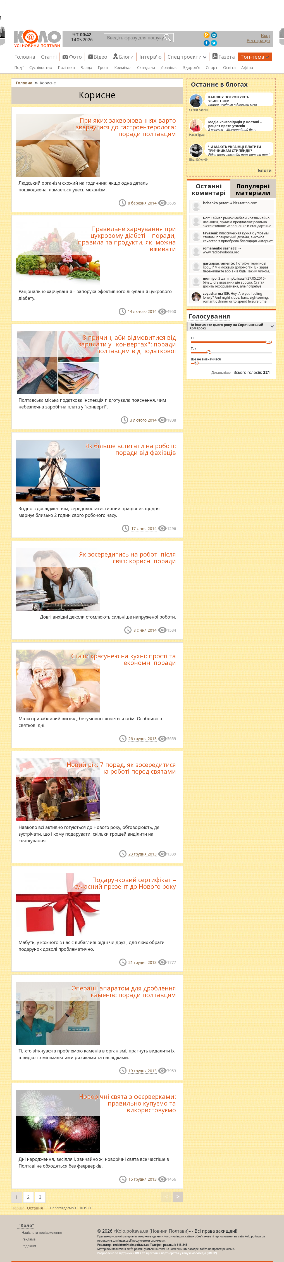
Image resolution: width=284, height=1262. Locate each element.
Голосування (209, 316)
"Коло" (26, 1225)
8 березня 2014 (142, 203)
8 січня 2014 (145, 630)
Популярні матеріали (253, 189)
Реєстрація (258, 40)
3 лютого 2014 (143, 420)
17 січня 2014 (144, 528)
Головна (24, 56)
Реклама (29, 1239)
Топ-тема (254, 56)
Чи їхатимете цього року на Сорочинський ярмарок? (231, 326)
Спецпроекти (187, 56)
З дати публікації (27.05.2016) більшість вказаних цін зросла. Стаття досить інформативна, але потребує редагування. (228, 282)
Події (19, 68)
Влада (86, 68)
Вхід (265, 35)
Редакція (29, 1246)
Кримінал (123, 68)
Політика (66, 68)
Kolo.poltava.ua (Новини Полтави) (152, 1231)
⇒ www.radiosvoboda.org (216, 251)
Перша (18, 1208)
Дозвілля (169, 68)
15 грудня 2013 (142, 1179)
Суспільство (40, 68)
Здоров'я (191, 68)
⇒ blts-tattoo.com (224, 206)
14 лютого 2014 (142, 311)
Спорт (212, 68)
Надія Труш (196, 135)
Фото (75, 56)
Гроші (103, 68)
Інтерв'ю (150, 56)
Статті (49, 56)
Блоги (126, 56)
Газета (226, 56)
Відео (100, 56)
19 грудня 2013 (142, 1070)
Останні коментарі (209, 189)
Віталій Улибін (198, 159)
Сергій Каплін (198, 110)
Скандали (146, 68)
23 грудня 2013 (142, 854)
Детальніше (221, 372)
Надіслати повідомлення (42, 1232)
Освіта (229, 68)
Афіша (247, 68)
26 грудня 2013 (142, 738)
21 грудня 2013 (142, 962)
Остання (35, 1208)
